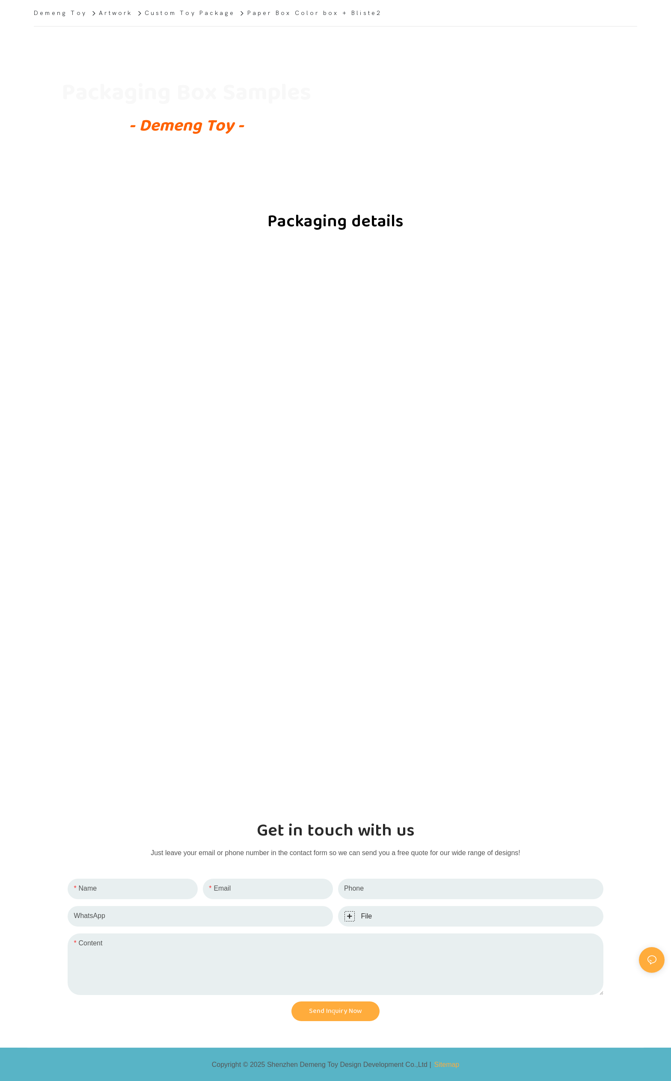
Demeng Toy (60, 13)
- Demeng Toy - (186, 126)
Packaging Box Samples (186, 93)
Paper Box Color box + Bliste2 (314, 13)
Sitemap (447, 1064)
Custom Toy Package (190, 13)
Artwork (115, 13)
